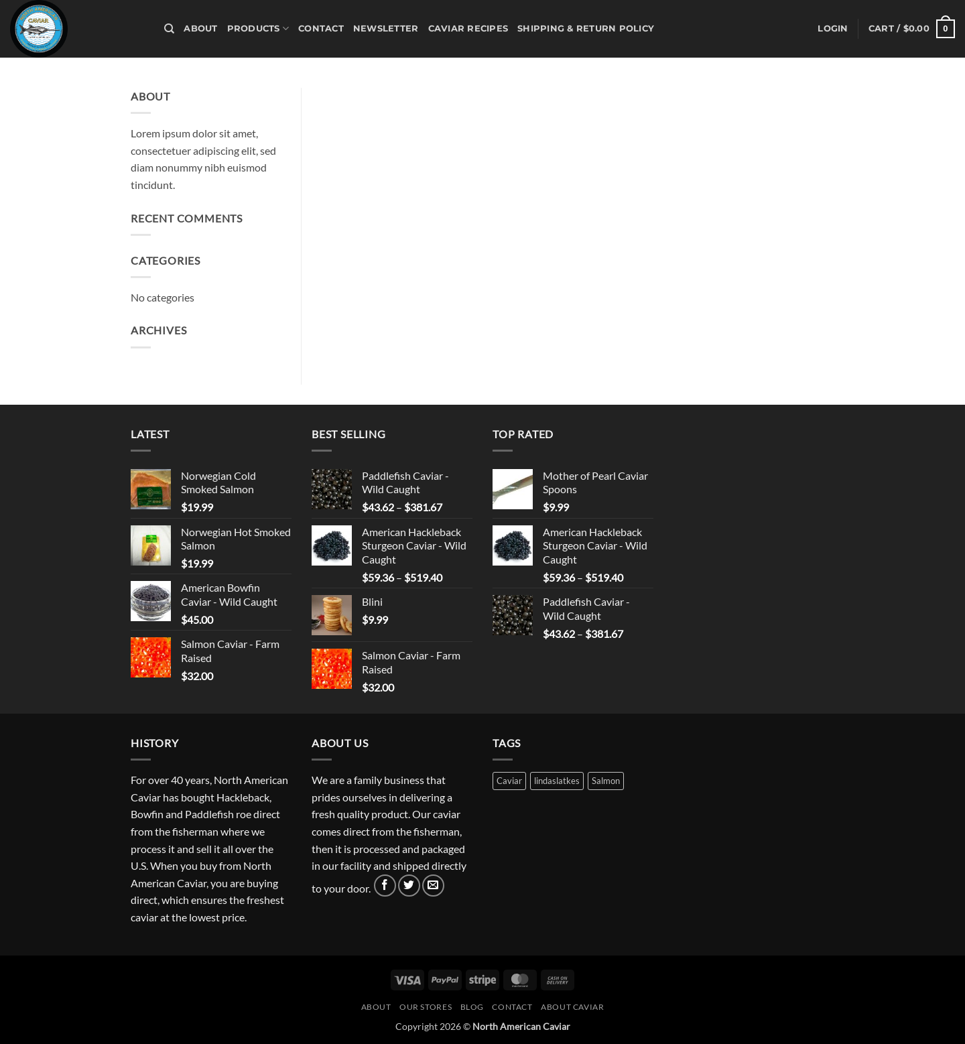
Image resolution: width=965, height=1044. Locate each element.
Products (258, 28)
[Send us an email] (433, 885)
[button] (833, 28)
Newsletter (386, 28)
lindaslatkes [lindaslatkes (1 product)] (557, 780)
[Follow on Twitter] (409, 885)
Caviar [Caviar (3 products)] (509, 780)
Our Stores (425, 1007)
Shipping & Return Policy (585, 28)
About (200, 28)
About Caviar (572, 1007)
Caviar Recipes (468, 28)
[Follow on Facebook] (385, 885)
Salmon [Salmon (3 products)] (606, 780)
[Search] (169, 29)
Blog (472, 1007)
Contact (321, 28)
